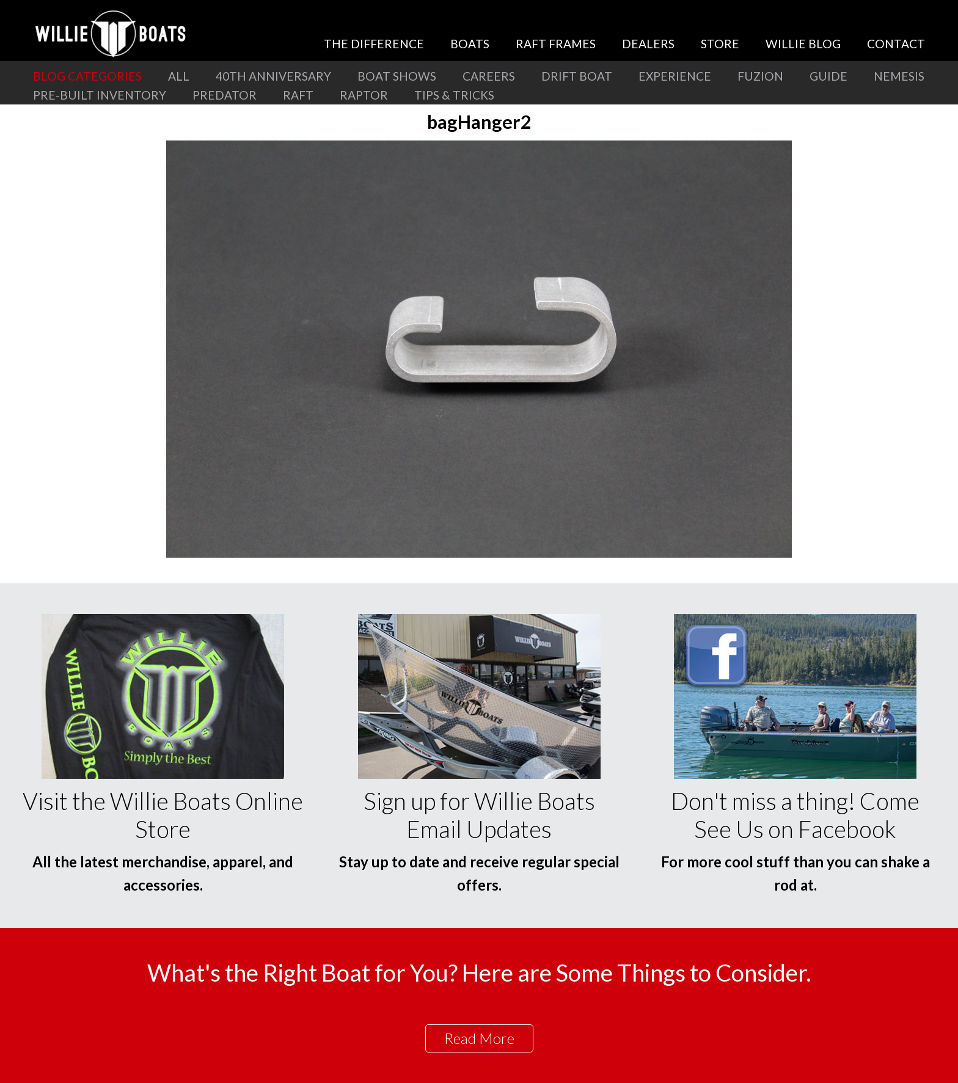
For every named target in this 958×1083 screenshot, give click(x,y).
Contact (896, 44)
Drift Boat (576, 76)
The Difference (374, 44)
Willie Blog (803, 44)
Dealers (648, 44)
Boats (469, 44)
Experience (674, 76)
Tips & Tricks (454, 95)
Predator (224, 95)
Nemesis (899, 76)
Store (720, 44)
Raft (298, 95)
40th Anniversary (273, 76)
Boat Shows (396, 76)
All (178, 76)
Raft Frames (556, 44)
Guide (828, 76)
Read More (479, 1038)
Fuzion (760, 76)
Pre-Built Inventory (99, 95)
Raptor (364, 95)
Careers (489, 76)
